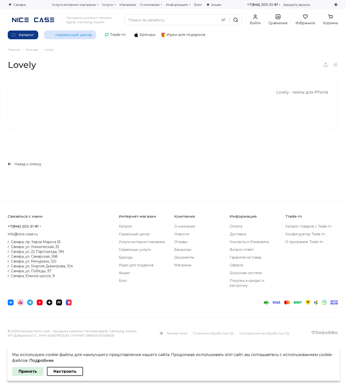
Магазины (182, 265)
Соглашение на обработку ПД (264, 333)
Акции (124, 273)
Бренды (126, 257)
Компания (184, 216)
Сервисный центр (134, 234)
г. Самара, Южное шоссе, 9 (31, 276)
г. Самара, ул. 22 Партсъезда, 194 (36, 251)
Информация (243, 216)
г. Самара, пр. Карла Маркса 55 (34, 242)
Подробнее (41, 360)
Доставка (238, 234)
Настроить (64, 371)
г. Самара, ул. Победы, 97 (30, 271)
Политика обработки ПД (213, 333)
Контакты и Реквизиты (249, 242)
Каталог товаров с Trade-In (308, 226)
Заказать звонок (296, 5)
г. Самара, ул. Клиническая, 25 (33, 247)
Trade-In (293, 216)
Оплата (236, 226)
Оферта (236, 265)
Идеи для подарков (136, 265)
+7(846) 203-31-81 (262, 4)
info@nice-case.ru (23, 234)
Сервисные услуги (135, 249)
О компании (184, 226)
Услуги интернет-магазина (142, 242)
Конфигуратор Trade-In (305, 234)
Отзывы (180, 242)
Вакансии (182, 249)
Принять (28, 371)
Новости (181, 234)
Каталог (125, 226)
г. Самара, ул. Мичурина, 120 (32, 261)
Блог (123, 280)
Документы (184, 257)
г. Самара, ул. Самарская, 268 (33, 256)
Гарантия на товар (246, 257)
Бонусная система (246, 273)
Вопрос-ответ (242, 249)
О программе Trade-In (304, 242)
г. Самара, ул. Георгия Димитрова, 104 (40, 266)
